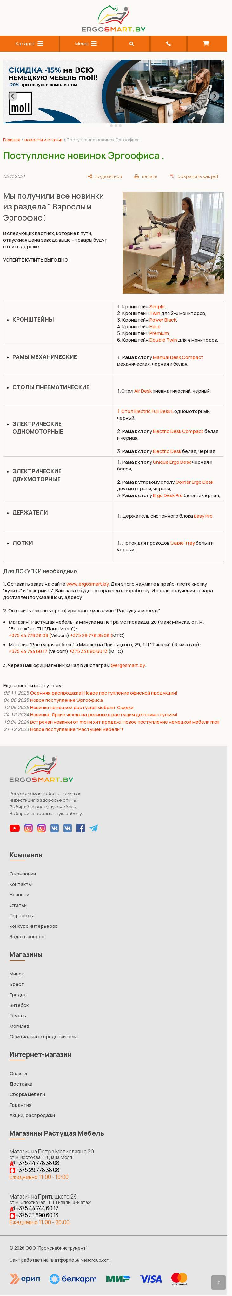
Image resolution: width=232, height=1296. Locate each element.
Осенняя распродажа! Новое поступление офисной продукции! (103, 692)
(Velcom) (57, 651)
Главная (11, 140)
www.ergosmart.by (87, 584)
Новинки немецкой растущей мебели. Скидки (81, 707)
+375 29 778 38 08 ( (91, 635)
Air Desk (143, 391)
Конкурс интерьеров (34, 926)
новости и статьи (43, 140)
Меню (86, 43)
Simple (157, 306)
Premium (159, 333)
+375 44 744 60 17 (28, 651)
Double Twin (163, 339)
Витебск (19, 1005)
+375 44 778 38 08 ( (30, 635)
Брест (17, 984)
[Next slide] (214, 96)
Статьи (18, 905)
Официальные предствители (43, 1036)
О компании (23, 873)
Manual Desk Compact (178, 357)
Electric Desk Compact (178, 431)
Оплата (18, 1073)
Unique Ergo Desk (172, 462)
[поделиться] (105, 176)
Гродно (18, 994)
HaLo (155, 326)
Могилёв (19, 1026)
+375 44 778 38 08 (34, 1162)
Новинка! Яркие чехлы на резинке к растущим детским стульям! (103, 714)
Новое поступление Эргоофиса (66, 700)
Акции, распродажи (32, 1115)
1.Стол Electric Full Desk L (145, 411)
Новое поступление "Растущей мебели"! (76, 729)
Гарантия (20, 1104)
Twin (154, 313)
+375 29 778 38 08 (34, 1169)
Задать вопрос (27, 936)
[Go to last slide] (12, 96)
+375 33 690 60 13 (88, 651)
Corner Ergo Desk (194, 482)
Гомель (18, 1015)
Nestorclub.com (95, 1260)
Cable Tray (182, 543)
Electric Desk (167, 451)
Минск (17, 973)
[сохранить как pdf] (194, 176)
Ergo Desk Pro (168, 495)
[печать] (146, 176)
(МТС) (116, 651)
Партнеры (22, 915)
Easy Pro (203, 516)
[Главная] (113, 30)
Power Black (162, 319)
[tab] (107, 126)
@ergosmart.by (128, 665)
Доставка (21, 1083)
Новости (19, 894)
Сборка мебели (27, 1094)
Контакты (21, 884)
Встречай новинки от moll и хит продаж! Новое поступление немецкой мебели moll (124, 722)
